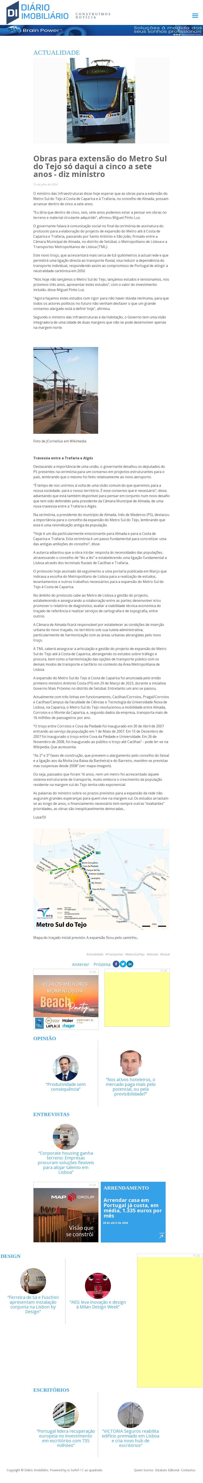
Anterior (80, 964)
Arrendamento (126, 1188)
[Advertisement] (137, 999)
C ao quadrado (92, 1470)
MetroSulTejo (136, 954)
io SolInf (73, 1470)
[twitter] (123, 964)
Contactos (188, 1470)
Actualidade (95, 954)
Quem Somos (143, 1470)
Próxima (102, 964)
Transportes (115, 954)
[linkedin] (129, 964)
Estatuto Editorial (167, 1470)
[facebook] (116, 964)
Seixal (166, 954)
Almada (153, 954)
